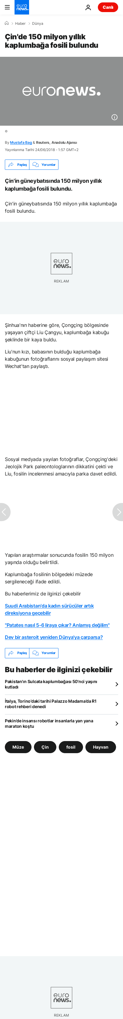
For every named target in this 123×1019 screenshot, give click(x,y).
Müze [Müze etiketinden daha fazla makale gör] (18, 746)
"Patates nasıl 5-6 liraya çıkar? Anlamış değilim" (57, 625)
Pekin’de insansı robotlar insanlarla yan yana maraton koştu (49, 723)
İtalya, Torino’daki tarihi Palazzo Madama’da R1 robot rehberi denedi (51, 703)
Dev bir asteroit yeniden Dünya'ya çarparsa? (54, 637)
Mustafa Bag (21, 142)
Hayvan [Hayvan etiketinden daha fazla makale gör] (100, 746)
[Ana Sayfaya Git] (22, 7)
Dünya (37, 23)
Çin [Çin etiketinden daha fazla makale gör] (45, 746)
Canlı (108, 7)
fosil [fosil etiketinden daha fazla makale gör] (70, 746)
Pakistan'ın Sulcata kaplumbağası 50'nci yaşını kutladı (51, 684)
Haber (20, 23)
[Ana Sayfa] (6, 23)
